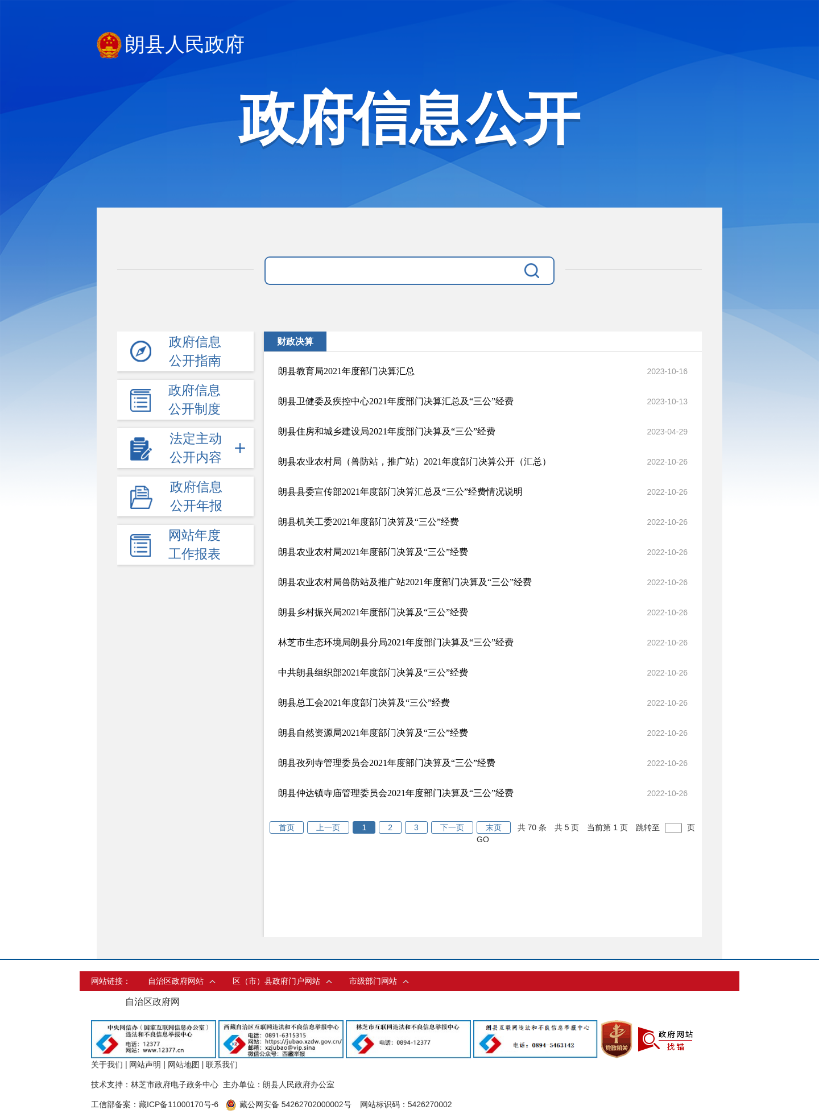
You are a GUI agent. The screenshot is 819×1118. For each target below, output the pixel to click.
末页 (494, 827)
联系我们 (222, 1064)
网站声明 (145, 1064)
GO (483, 839)
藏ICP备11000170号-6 (178, 1104)
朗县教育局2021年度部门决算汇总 (346, 371)
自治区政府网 (152, 1002)
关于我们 (107, 1064)
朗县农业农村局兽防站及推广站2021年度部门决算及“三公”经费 (405, 582)
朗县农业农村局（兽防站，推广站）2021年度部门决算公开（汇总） (414, 461)
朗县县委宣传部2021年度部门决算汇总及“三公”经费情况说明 (400, 491)
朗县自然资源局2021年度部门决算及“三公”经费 (373, 733)
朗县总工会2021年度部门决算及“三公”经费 (364, 702)
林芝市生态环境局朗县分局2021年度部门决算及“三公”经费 (396, 642)
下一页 (452, 827)
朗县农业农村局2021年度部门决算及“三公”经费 (373, 552)
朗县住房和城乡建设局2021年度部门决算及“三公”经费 (386, 431)
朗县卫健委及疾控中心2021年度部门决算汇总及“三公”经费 (396, 401)
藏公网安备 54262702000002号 (288, 1104)
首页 (287, 827)
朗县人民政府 (171, 45)
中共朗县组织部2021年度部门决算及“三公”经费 (373, 672)
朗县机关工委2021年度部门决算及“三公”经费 (368, 522)
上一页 (328, 827)
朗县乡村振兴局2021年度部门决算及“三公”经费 (373, 612)
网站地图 (184, 1064)
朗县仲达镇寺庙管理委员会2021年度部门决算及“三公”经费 (396, 793)
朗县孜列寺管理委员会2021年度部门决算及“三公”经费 (386, 763)
